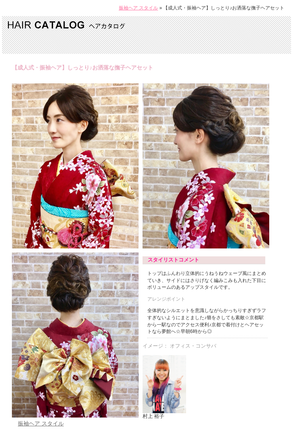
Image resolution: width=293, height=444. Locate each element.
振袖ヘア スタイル (138, 8)
